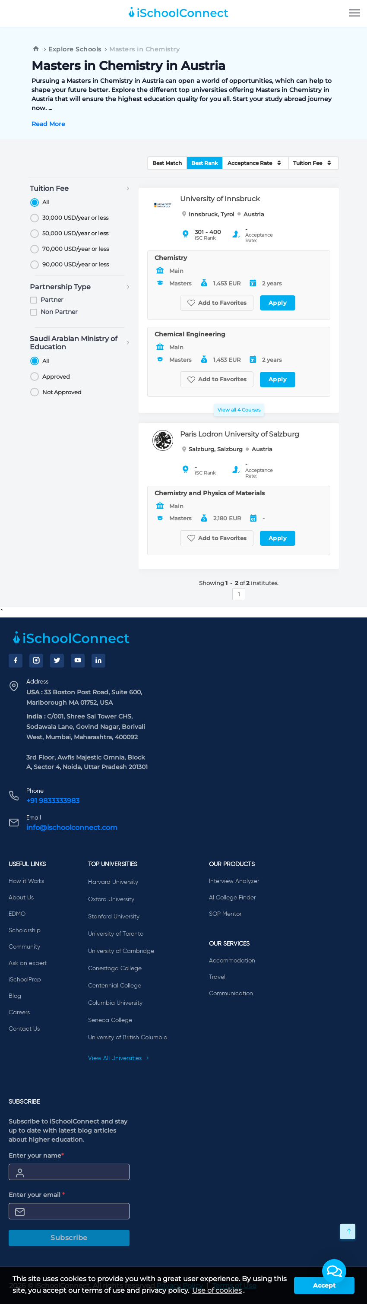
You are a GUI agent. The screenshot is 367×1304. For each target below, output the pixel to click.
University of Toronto (115, 934)
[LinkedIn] (98, 661)
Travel (217, 977)
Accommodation (232, 961)
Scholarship (25, 930)
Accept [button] (324, 1285)
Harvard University (113, 882)
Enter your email (37, 1195)
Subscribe (69, 1238)
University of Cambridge (121, 951)
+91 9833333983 (52, 801)
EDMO (17, 914)
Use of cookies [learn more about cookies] (217, 1290)
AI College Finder (232, 898)
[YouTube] (78, 661)
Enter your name (36, 1155)
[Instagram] (36, 661)
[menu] (354, 13)
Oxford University (111, 899)
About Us (21, 898)
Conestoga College (115, 968)
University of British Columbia (128, 1038)
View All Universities (118, 1058)
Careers (19, 1013)
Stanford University (113, 917)
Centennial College (114, 986)
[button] (334, 1271)
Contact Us (24, 1029)
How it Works (26, 881)
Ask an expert (28, 963)
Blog (15, 996)
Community (24, 947)
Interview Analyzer (234, 881)
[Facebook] (15, 661)
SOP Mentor (225, 914)
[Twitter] (57, 661)
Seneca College (110, 1020)
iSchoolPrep (25, 980)
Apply (278, 302)
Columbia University (115, 1003)
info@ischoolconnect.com (71, 827)
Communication (231, 994)
